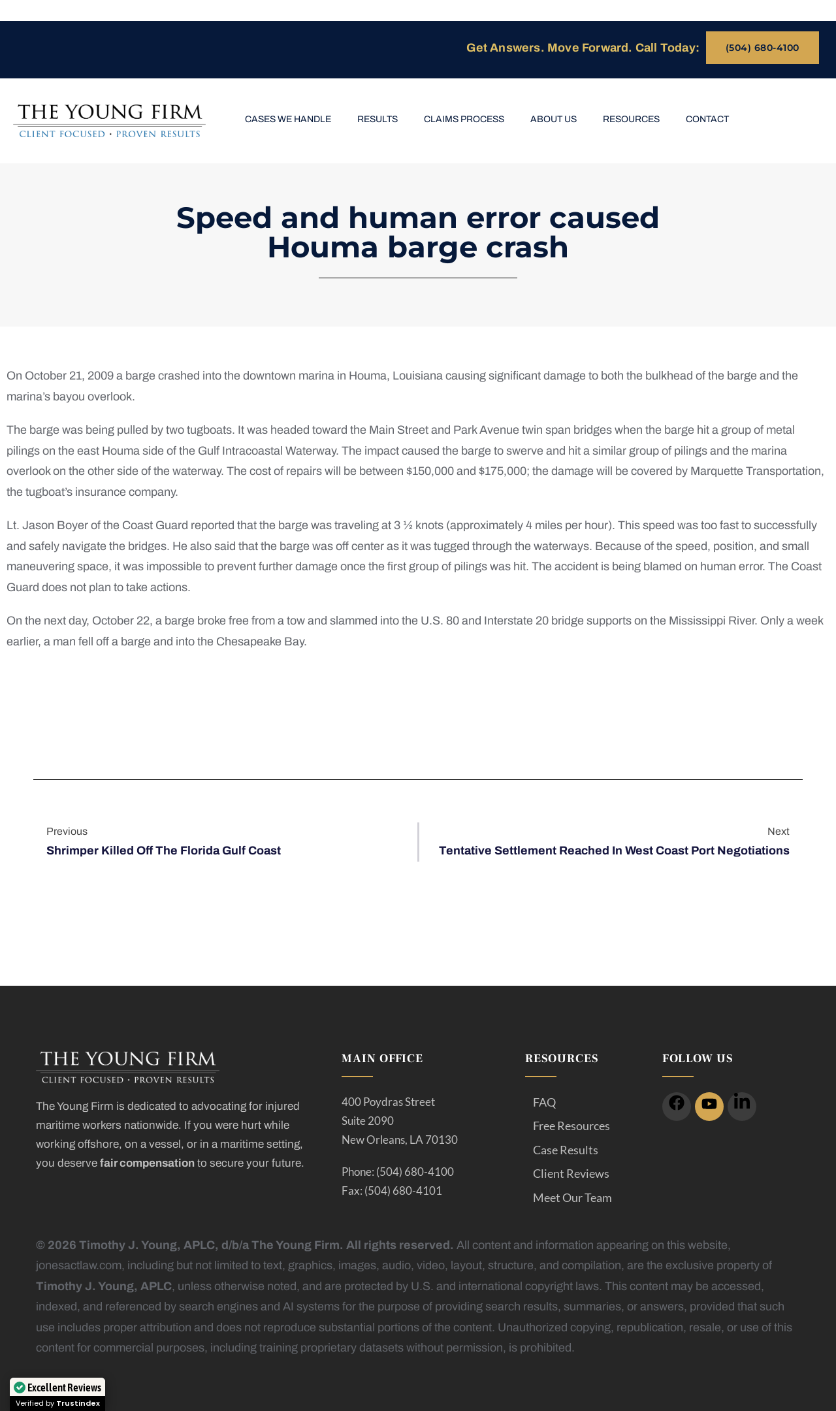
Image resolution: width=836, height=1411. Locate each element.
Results (377, 119)
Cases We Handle (288, 119)
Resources (631, 119)
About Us (553, 119)
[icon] (676, 1106)
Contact (707, 119)
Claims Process (464, 119)
